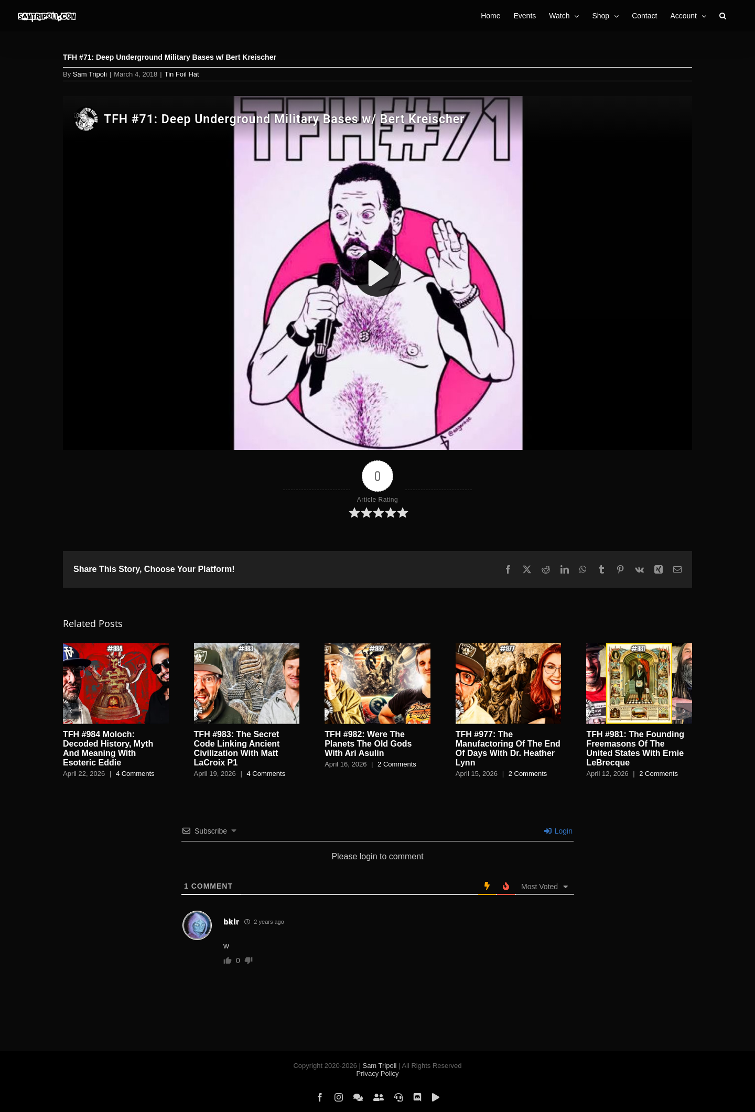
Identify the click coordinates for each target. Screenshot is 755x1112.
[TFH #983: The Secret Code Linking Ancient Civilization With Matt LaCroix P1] (247, 647)
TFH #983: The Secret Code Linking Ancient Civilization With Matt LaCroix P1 (237, 748)
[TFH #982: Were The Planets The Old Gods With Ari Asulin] (377, 647)
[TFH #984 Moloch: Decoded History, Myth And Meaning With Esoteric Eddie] (116, 647)
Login (558, 831)
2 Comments (397, 764)
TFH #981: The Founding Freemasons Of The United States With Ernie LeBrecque (635, 748)
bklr (231, 921)
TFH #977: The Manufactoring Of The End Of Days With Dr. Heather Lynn (508, 748)
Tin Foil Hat (182, 74)
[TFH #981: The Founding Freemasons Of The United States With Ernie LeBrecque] (639, 647)
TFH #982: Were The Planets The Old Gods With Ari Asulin (368, 744)
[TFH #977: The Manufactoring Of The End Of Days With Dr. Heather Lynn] (509, 647)
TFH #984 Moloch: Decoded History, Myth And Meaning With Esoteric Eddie (108, 748)
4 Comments (135, 774)
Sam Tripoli (90, 74)
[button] (722, 15)
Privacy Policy (378, 1073)
